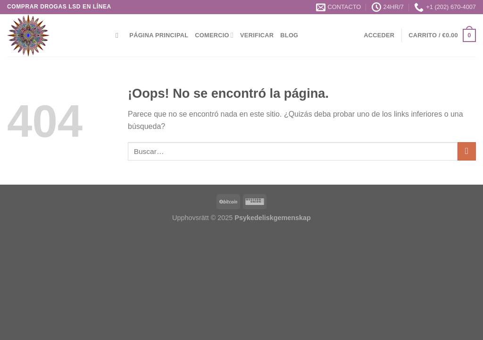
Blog (289, 35)
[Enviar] (467, 151)
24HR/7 (388, 7)
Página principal (158, 35)
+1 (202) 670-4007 (445, 7)
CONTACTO (338, 7)
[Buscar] (119, 35)
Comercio (214, 35)
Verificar (257, 35)
